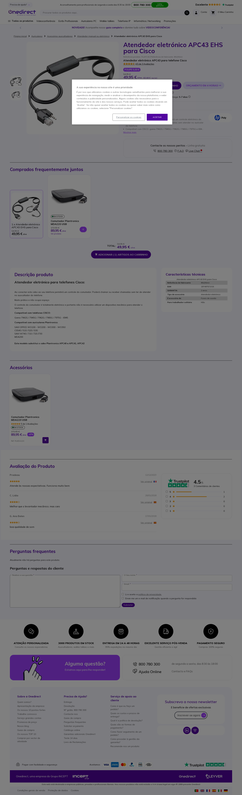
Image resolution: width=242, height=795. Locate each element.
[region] (122, 102)
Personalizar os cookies (128, 117)
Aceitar (157, 117)
